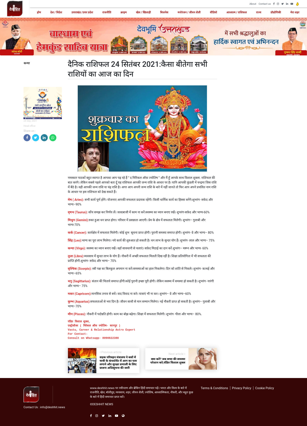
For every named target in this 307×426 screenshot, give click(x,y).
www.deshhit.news (102, 388)
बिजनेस (164, 12)
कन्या (27, 63)
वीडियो (213, 12)
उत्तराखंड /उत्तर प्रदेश (82, 12)
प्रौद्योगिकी (276, 12)
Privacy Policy (241, 388)
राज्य (258, 12)
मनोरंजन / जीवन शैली (189, 12)
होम (39, 12)
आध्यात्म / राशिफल (236, 12)
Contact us (265, 3)
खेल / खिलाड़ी (143, 12)
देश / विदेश (56, 12)
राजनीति (106, 12)
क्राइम (124, 12)
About (252, 3)
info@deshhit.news (52, 407)
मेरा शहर (294, 12)
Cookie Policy (264, 388)
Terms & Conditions (214, 388)
